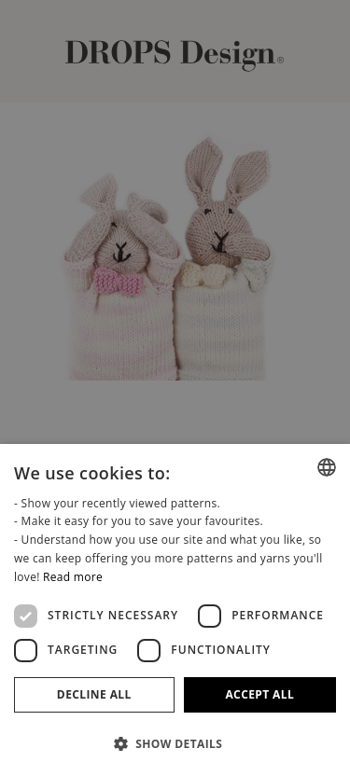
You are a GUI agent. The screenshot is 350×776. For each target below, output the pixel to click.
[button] (175, 743)
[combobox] (326, 467)
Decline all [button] (94, 694)
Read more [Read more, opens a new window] (73, 577)
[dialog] (175, 610)
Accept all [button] (259, 694)
